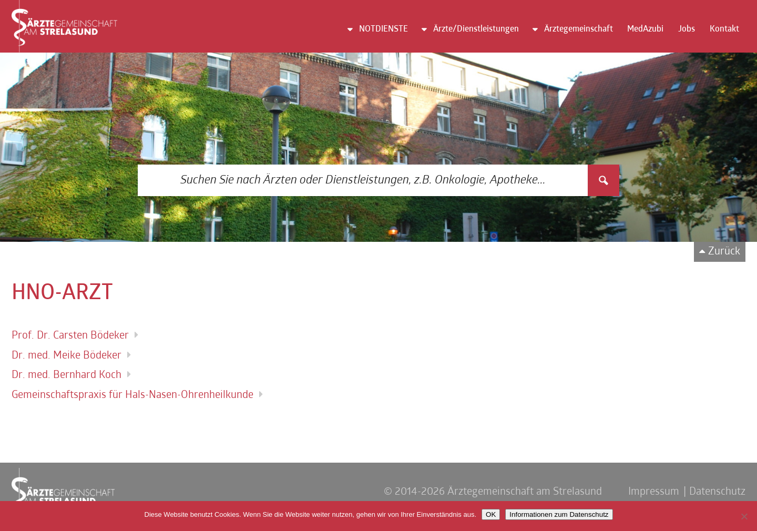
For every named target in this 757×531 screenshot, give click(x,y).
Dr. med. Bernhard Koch (66, 375)
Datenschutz (717, 492)
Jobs (686, 29)
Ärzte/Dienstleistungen (476, 29)
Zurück (724, 252)
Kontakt (724, 29)
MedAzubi (645, 29)
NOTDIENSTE (383, 29)
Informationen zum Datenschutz (558, 514)
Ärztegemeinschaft (578, 29)
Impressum (653, 492)
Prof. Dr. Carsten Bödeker (70, 336)
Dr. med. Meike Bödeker (66, 356)
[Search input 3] (364, 180)
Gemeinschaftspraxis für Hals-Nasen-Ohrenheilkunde (132, 395)
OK (491, 514)
